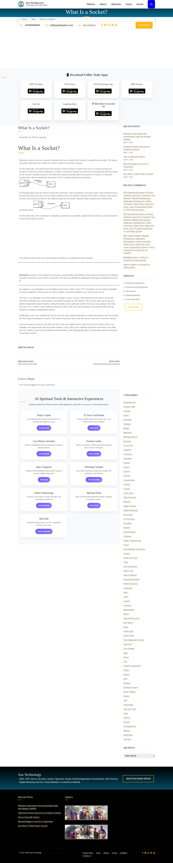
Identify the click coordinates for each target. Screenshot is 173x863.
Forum (126, 545)
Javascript (128, 588)
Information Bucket (131, 580)
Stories (127, 696)
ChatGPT (128, 450)
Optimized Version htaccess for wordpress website (39, 813)
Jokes (126, 597)
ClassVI (127, 472)
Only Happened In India (134, 640)
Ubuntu (127, 722)
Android (127, 411)
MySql (126, 614)
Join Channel (89, 25)
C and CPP (128, 446)
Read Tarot (94, 428)
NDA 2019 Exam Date (27, 364)
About (103, 4)
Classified (128, 459)
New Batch (128, 623)
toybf (126, 265)
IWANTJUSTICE (131, 584)
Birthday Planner (131, 437)
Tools (128, 4)
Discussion (128, 515)
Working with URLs (81, 330)
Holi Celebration (130, 567)
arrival (126, 415)
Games (127, 554)
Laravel (127, 601)
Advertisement (130, 402)
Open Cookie (94, 454)
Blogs (140, 4)
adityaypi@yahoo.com (61, 25)
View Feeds (94, 505)
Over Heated (129, 649)
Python (127, 670)
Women (127, 731)
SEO (126, 679)
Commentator (129, 480)
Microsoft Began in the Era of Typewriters (35, 822)
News (126, 627)
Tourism (127, 718)
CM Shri (127, 476)
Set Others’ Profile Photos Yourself (138, 174)
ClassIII (127, 463)
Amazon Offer (129, 407)
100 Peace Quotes (134, 231)
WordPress (128, 735)
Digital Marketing (131, 510)
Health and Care (131, 558)
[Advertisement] (86, 51)
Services (116, 4)
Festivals (127, 536)
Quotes (127, 675)
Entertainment (130, 532)
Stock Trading (129, 692)
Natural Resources (131, 618)
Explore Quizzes (43, 531)
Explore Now (44, 428)
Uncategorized (130, 726)
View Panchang (94, 480)
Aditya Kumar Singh (138, 778)
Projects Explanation (132, 666)
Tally (125, 700)
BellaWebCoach (130, 257)
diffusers (127, 502)
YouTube (127, 739)
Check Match (44, 454)
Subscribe (133, 307)
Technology (128, 705)
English (127, 528)
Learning (42, 137)
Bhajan (127, 428)
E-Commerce (129, 519)
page (126, 653)
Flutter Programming (132, 541)
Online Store (129, 636)
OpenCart (128, 644)
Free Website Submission (134, 549)
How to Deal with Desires (134, 157)
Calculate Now (44, 505)
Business (127, 441)
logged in (34, 385)
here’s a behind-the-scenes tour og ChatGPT (139, 250)
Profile (91, 4)
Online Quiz (129, 631)
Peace (126, 657)
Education (128, 523)
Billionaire (128, 433)
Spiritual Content (131, 688)
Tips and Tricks (130, 709)
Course (127, 489)
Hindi (126, 562)
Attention (127, 424)
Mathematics (129, 610)
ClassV (127, 467)
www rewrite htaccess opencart (106, 364)
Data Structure (130, 497)
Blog (33, 19)
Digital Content (130, 506)
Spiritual (127, 683)
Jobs (126, 592)
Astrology (128, 420)
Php (125, 662)
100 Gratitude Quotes (135, 210)
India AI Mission (130, 575)
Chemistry (128, 454)
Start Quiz (44, 480)
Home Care (128, 571)
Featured (144, 25)
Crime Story (129, 493)
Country (127, 485)
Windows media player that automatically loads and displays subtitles (137, 136)
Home (24, 19)
